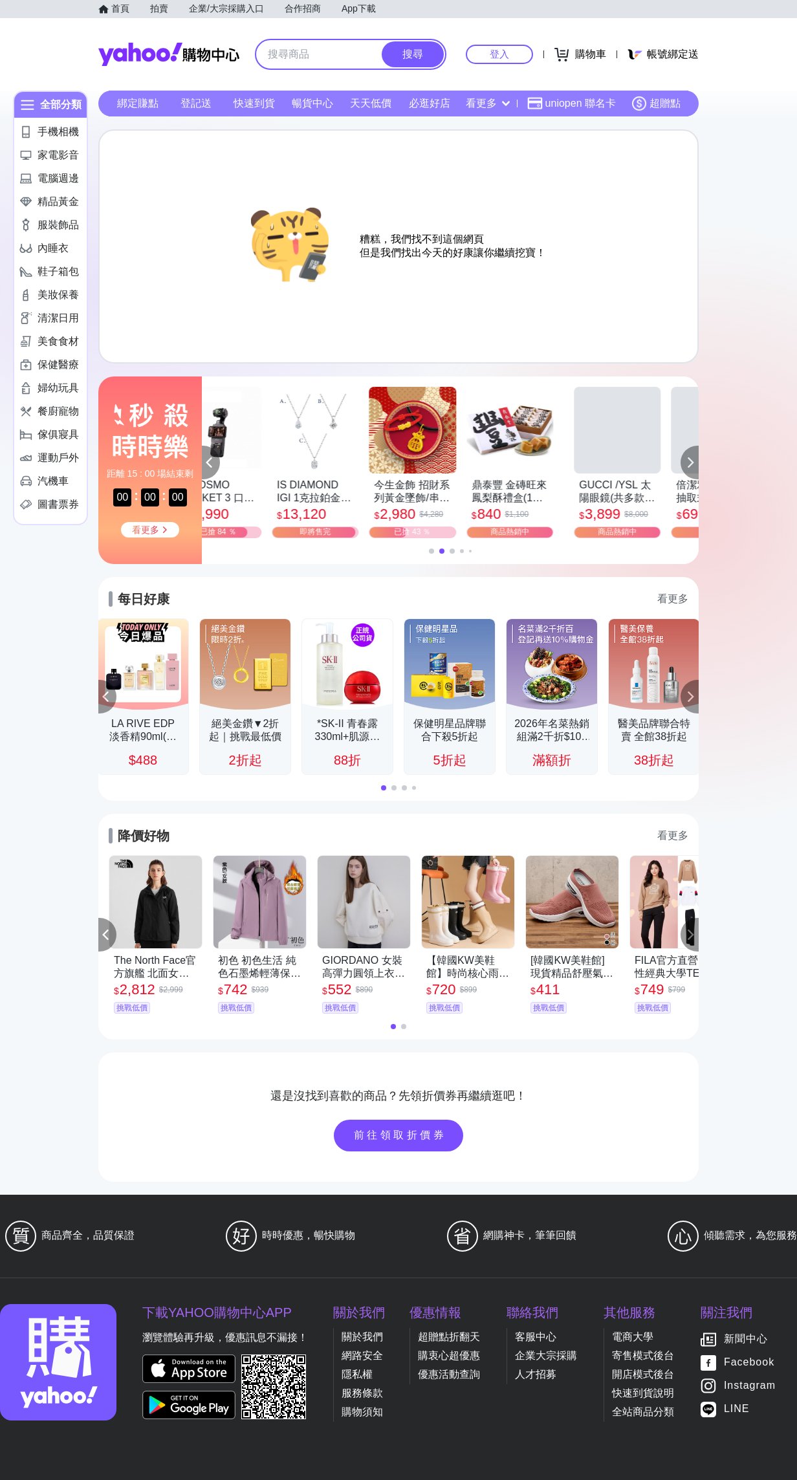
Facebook (749, 1362)
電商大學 (632, 1336)
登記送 (196, 103)
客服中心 (535, 1336)
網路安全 (362, 1355)
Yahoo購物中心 (168, 54)
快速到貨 (254, 103)
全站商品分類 (643, 1411)
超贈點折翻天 (449, 1336)
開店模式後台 (643, 1374)
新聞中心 (746, 1339)
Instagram (750, 1385)
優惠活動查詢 (449, 1374)
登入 (499, 54)
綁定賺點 (137, 103)
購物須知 (362, 1411)
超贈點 (656, 103)
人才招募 (535, 1374)
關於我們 (362, 1336)
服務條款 (362, 1393)
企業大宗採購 (546, 1355)
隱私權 (357, 1374)
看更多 (488, 103)
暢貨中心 (312, 103)
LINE (737, 1409)
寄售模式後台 (643, 1355)
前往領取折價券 (400, 1134)
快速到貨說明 (643, 1393)
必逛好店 (429, 103)
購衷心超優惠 (449, 1355)
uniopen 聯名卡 (571, 103)
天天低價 (370, 103)
